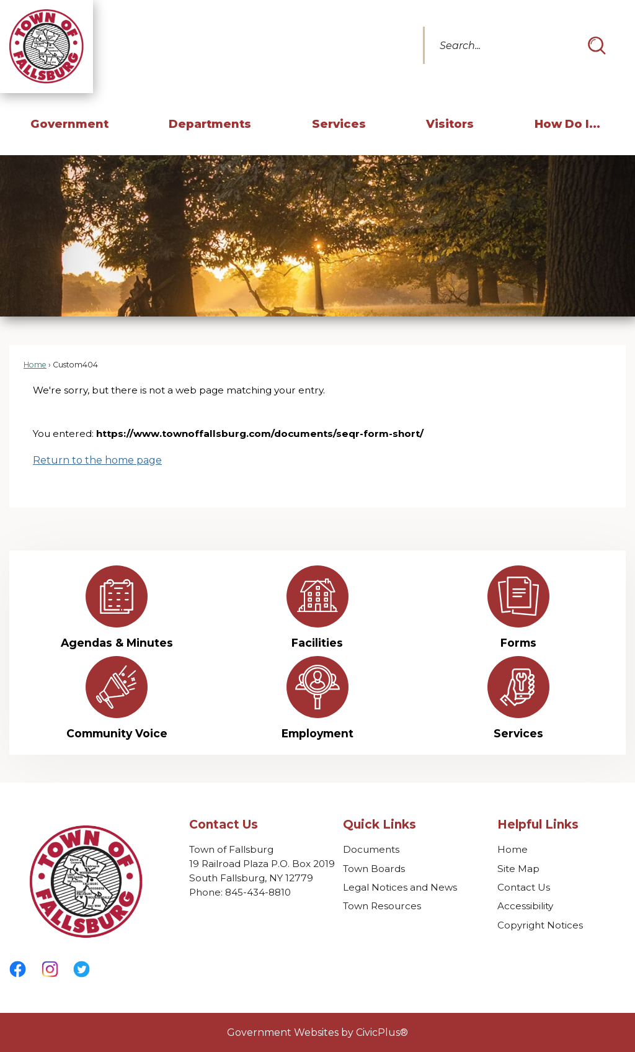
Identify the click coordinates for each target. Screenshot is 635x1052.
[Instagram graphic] (50, 969)
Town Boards (374, 868)
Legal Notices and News (400, 887)
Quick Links (379, 824)
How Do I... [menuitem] (567, 124)
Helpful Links (538, 824)
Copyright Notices (540, 925)
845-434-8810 (258, 892)
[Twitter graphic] (81, 969)
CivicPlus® (382, 1032)
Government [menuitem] (69, 124)
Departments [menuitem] (210, 124)
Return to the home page (97, 460)
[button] (596, 45)
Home (35, 364)
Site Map (518, 868)
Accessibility (525, 906)
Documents (371, 849)
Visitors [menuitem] (450, 124)
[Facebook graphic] (18, 969)
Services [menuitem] (339, 124)
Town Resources (382, 906)
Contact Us (523, 887)
